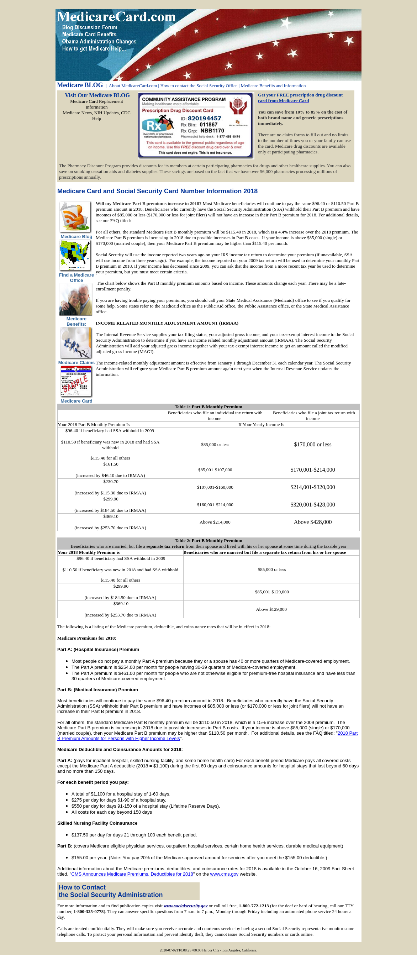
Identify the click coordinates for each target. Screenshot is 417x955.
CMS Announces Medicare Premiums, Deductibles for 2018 (132, 874)
